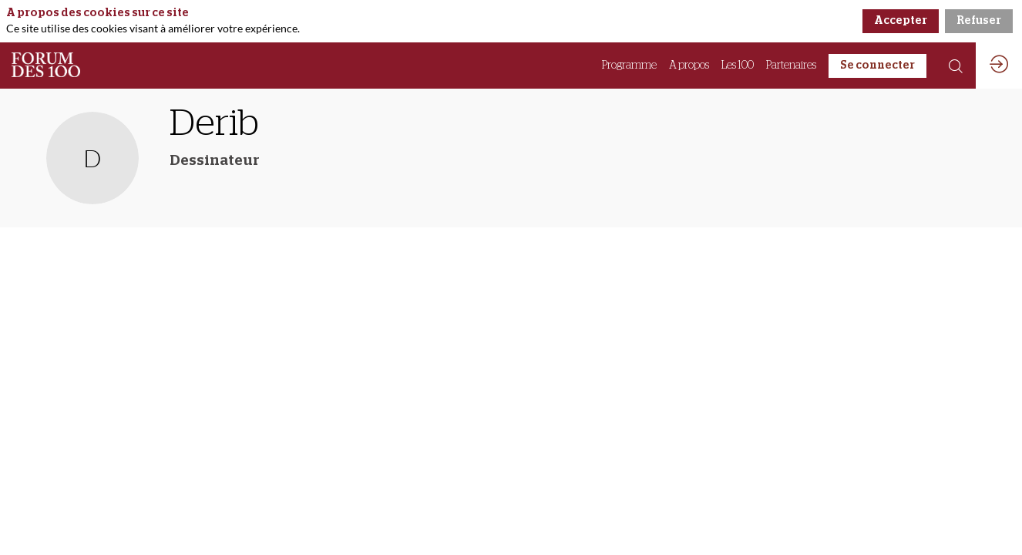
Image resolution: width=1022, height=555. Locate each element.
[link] (629, 65)
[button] (877, 66)
